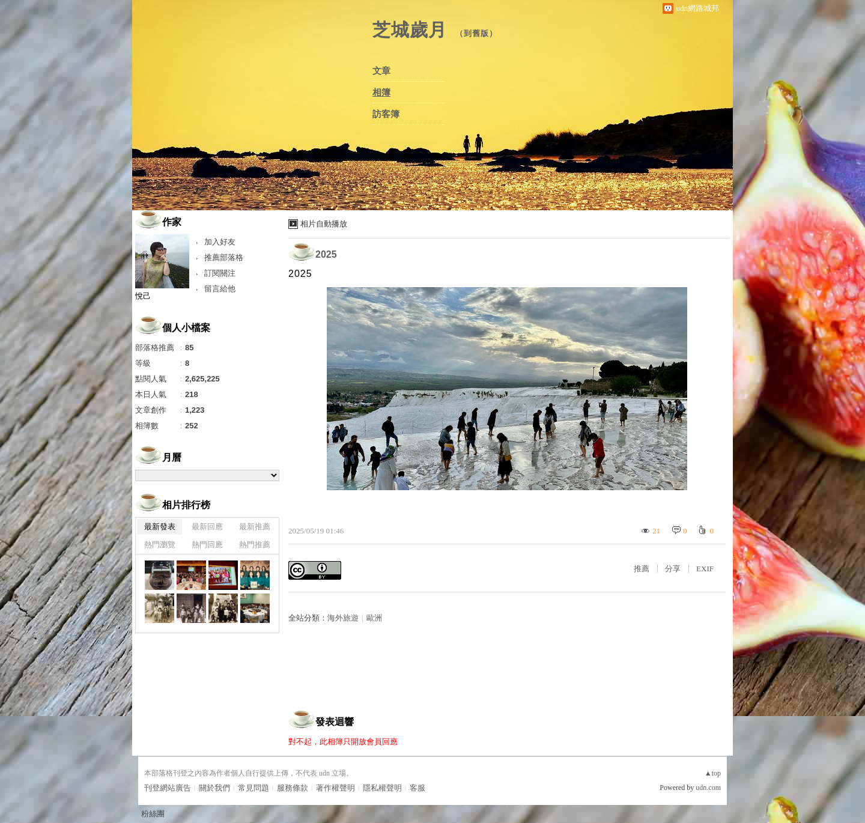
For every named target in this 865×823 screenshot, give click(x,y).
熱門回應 (207, 544)
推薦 (641, 568)
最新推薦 (254, 526)
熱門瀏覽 (159, 544)
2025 (326, 254)
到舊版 (476, 33)
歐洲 (374, 617)
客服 (417, 787)
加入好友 (219, 241)
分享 (673, 568)
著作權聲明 (335, 787)
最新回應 (207, 526)
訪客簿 (385, 114)
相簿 (381, 92)
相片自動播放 (323, 223)
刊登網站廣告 (167, 787)
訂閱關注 (219, 273)
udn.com (708, 787)
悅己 (143, 295)
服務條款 (292, 787)
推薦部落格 (223, 257)
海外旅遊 (343, 617)
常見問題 (253, 787)
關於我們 (214, 787)
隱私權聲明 (382, 787)
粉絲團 (153, 813)
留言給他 (219, 288)
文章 (381, 71)
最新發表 (159, 526)
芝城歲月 (409, 30)
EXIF (705, 568)
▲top (713, 773)
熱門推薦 (254, 544)
